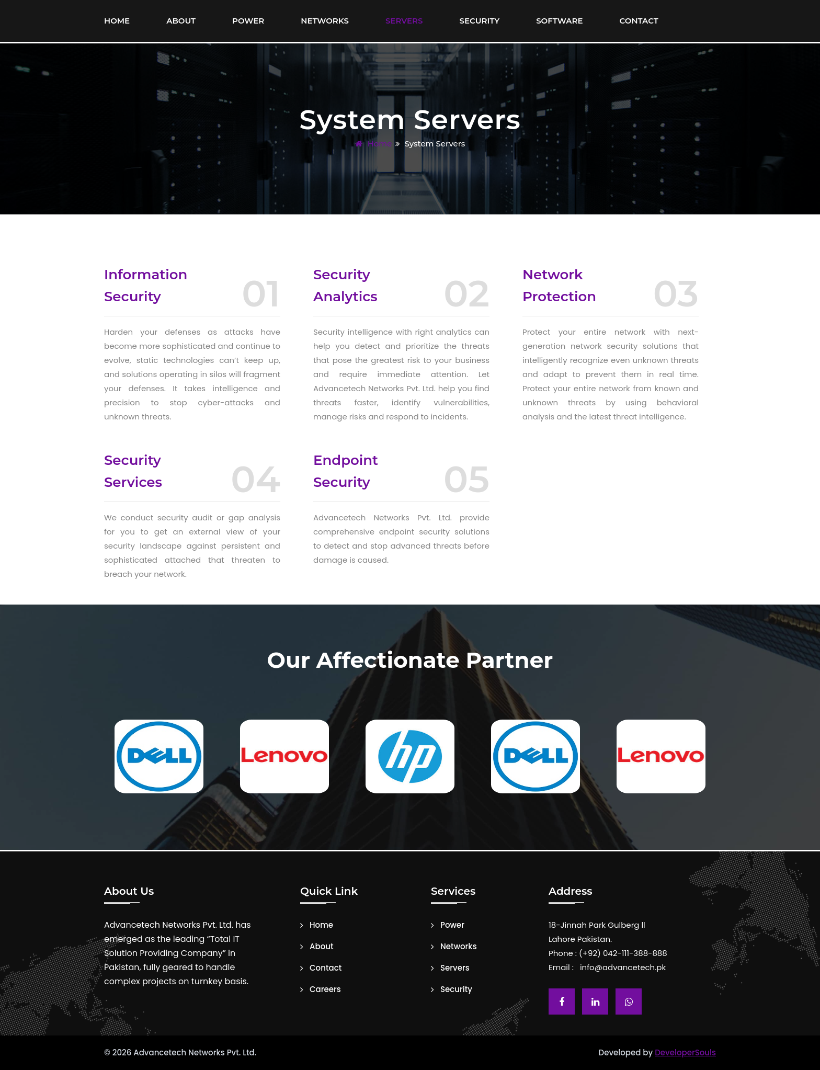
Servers (404, 21)
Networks (325, 21)
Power (248, 21)
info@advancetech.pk (623, 967)
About (181, 21)
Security (480, 21)
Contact (639, 21)
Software (559, 21)
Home (117, 21)
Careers (325, 989)
